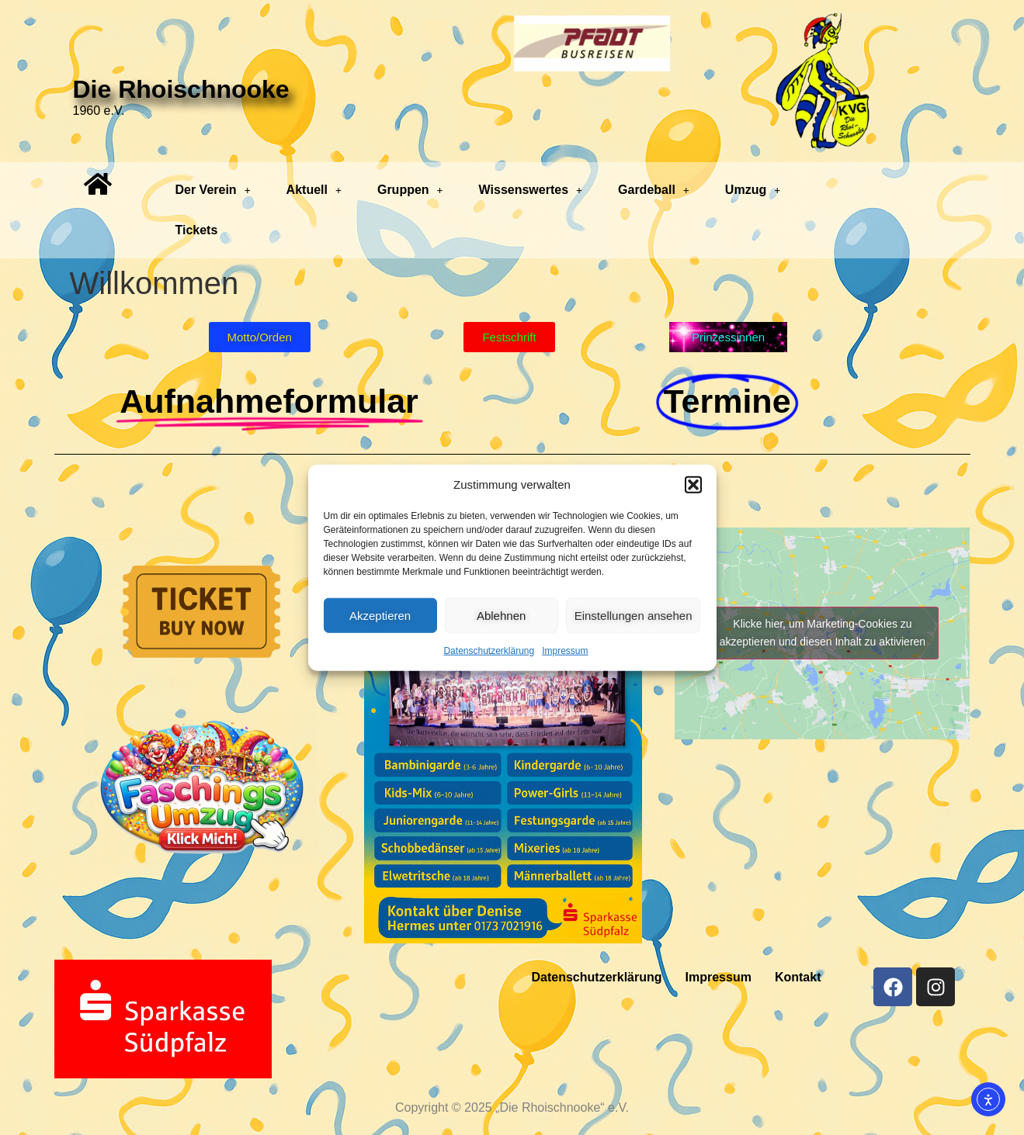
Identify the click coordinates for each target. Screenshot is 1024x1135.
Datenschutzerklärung (488, 650)
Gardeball (653, 189)
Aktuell (314, 189)
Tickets (196, 230)
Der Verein (212, 189)
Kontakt (798, 977)
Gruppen (410, 189)
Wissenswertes (530, 189)
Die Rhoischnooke (181, 89)
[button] (693, 485)
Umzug (752, 189)
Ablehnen (501, 614)
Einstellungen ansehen (633, 614)
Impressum (565, 650)
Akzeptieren (380, 614)
